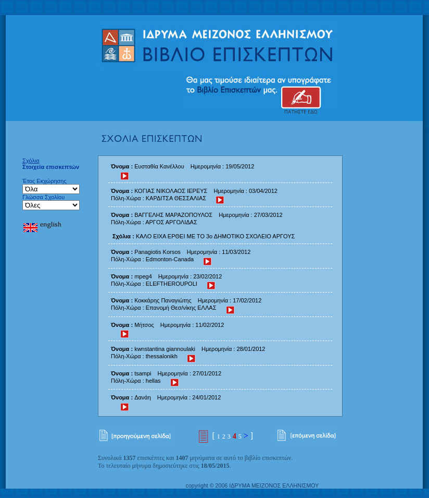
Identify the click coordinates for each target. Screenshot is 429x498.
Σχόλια (31, 160)
